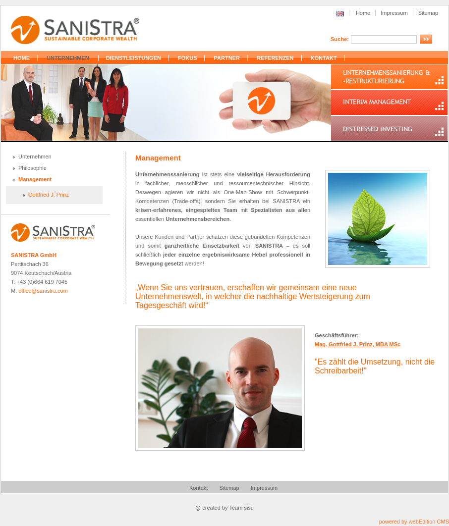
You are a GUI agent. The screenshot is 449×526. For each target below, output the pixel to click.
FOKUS (187, 58)
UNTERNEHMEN (68, 58)
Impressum (394, 13)
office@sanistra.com (43, 291)
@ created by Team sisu (224, 508)
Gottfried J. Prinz (48, 195)
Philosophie (32, 168)
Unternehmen (35, 156)
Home (363, 13)
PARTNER (227, 58)
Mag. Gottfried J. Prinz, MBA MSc (357, 344)
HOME (21, 58)
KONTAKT (324, 58)
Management (35, 179)
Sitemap (428, 13)
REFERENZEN (275, 58)
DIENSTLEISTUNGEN (133, 58)
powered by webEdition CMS (414, 522)
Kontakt (198, 488)
